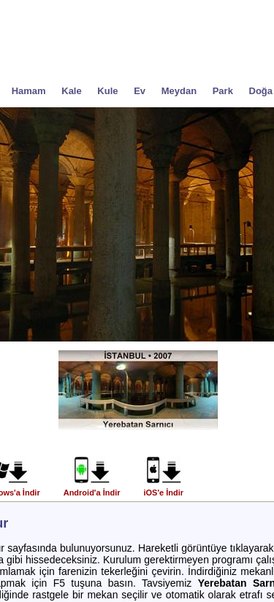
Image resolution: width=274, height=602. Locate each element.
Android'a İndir (92, 489)
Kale (71, 90)
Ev (139, 90)
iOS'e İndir (163, 489)
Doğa (261, 90)
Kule (107, 90)
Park (223, 90)
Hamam (29, 90)
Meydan (179, 90)
